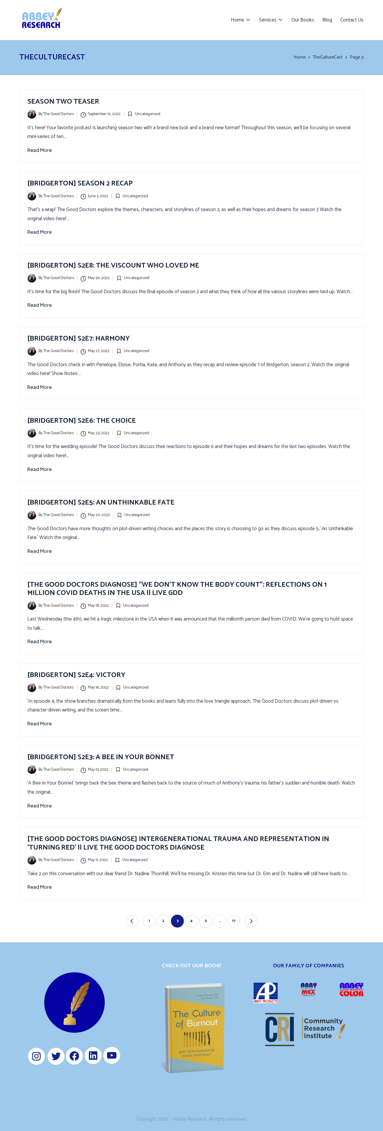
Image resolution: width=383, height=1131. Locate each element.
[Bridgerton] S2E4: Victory (76, 675)
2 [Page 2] (163, 921)
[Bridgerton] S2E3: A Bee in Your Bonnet (100, 757)
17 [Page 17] (234, 921)
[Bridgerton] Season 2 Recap (80, 183)
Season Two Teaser (63, 101)
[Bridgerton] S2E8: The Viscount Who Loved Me (113, 265)
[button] (132, 921)
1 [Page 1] (149, 921)
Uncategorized (147, 114)
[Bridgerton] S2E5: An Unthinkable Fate (100, 502)
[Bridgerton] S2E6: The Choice (81, 421)
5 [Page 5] (206, 921)
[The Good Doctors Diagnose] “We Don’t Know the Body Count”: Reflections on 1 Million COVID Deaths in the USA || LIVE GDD (177, 589)
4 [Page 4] (191, 921)
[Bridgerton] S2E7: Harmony (78, 338)
